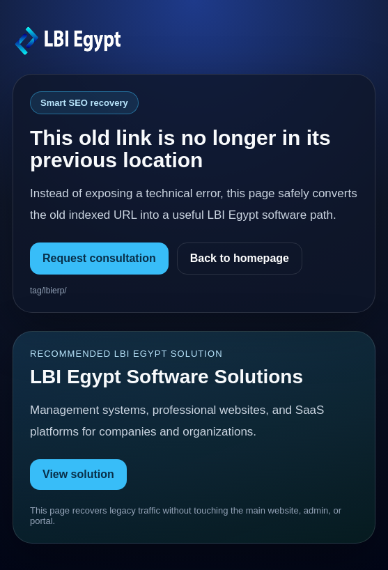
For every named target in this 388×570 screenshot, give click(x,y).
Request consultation (99, 258)
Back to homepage (239, 258)
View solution (78, 474)
